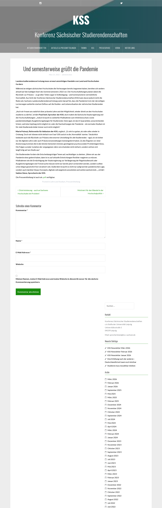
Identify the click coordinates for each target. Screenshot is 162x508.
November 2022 (121, 253)
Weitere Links (130, 48)
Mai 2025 (118, 158)
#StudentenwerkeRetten (36, 48)
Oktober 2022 (120, 256)
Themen (83, 48)
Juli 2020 (118, 351)
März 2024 (119, 194)
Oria (48, 504)
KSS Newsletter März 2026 (125, 112)
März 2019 (119, 406)
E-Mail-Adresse (23, 252)
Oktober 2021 (120, 300)
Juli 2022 (118, 267)
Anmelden (20, 485)
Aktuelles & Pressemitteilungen (63, 48)
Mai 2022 (118, 275)
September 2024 (121, 180)
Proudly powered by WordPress (25, 504)
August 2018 (119, 424)
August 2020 (119, 347)
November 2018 (121, 417)
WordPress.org (22, 496)
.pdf (44, 177)
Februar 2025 (120, 165)
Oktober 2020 (120, 344)
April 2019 (118, 402)
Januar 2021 (119, 333)
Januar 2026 (119, 151)
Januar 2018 (119, 435)
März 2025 (119, 162)
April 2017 (118, 457)
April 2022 (118, 278)
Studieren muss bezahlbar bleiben (128, 130)
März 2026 (119, 143)
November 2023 (121, 209)
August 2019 (119, 391)
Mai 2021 (118, 318)
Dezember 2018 (121, 413)
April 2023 (118, 234)
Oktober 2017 (120, 442)
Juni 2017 (118, 449)
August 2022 (119, 264)
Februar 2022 (120, 285)
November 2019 (121, 380)
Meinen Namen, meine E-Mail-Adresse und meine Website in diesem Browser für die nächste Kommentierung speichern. (57, 280)
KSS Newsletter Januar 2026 (126, 120)
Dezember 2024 (121, 169)
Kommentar (22, 210)
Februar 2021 (120, 329)
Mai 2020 (118, 358)
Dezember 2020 (121, 336)
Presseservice (104, 48)
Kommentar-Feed (23, 492)
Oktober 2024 (120, 176)
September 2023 (121, 216)
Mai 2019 (118, 398)
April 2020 (118, 362)
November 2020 (121, 340)
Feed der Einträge (23, 488)
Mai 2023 (118, 231)
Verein (117, 48)
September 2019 (121, 387)
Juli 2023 (118, 224)
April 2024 (118, 191)
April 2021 (118, 322)
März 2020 (119, 366)
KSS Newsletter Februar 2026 (126, 116)
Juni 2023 (118, 227)
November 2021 (121, 296)
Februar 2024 (120, 198)
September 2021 (121, 304)
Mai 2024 (118, 187)
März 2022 (119, 282)
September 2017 (121, 446)
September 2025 (121, 154)
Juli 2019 (118, 395)
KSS (81, 20)
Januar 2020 (119, 373)
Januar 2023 (119, 245)
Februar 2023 (120, 242)
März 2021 (119, 326)
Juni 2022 (118, 271)
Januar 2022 (119, 289)
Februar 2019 (120, 409)
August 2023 (119, 220)
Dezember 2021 (121, 293)
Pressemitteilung (73, 181)
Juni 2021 (118, 315)
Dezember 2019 (121, 377)
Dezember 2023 (121, 205)
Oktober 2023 (120, 213)
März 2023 (119, 238)
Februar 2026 (120, 147)
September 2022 (121, 260)
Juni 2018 (118, 428)
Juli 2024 (118, 183)
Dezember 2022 (121, 249)
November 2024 (121, 173)
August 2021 (119, 307)
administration (67, 75)
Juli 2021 (118, 311)
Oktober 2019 (120, 384)
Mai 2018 (118, 431)
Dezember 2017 (121, 438)
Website (19, 264)
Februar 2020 (120, 369)
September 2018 (121, 420)
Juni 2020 (118, 355)
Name (19, 241)
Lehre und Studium (57, 181)
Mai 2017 (118, 453)
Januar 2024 (119, 202)
